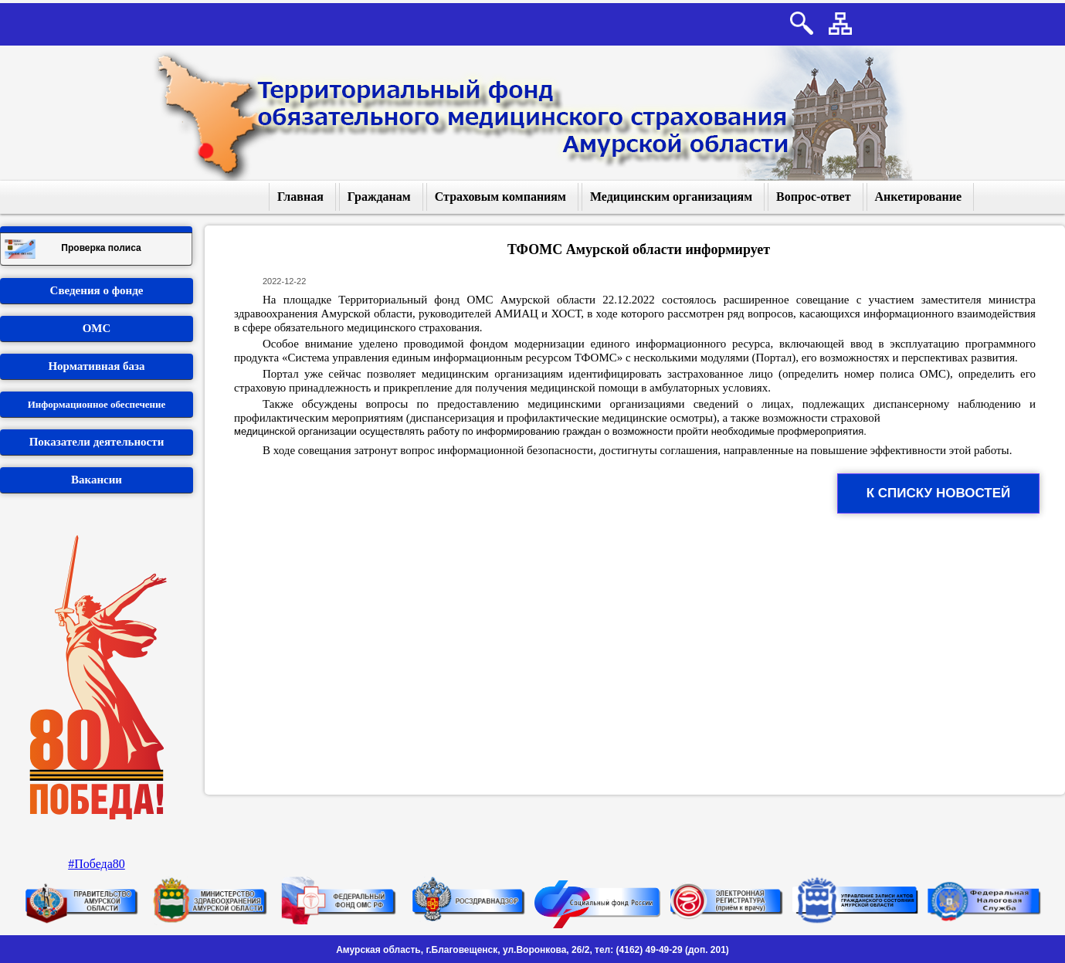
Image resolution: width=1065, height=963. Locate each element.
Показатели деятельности (96, 442)
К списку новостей (939, 493)
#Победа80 (96, 863)
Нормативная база (96, 366)
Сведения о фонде (97, 290)
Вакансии (96, 479)
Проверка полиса (73, 249)
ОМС (97, 328)
